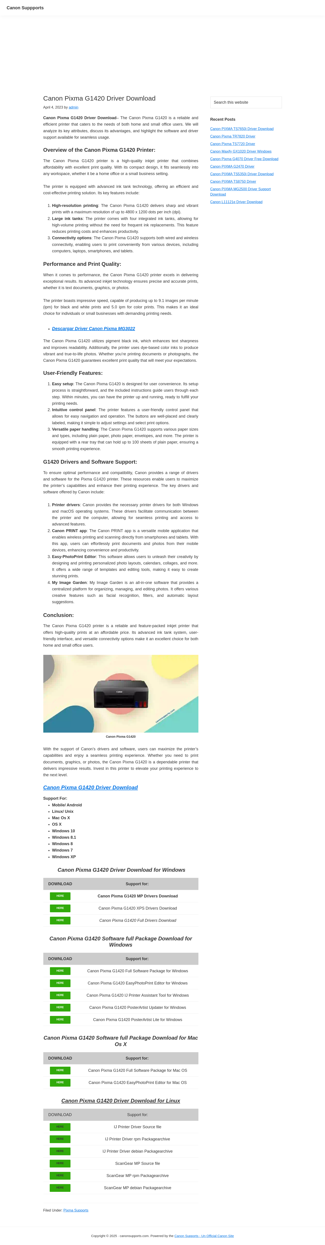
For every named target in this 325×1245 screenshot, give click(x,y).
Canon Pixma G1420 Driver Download (90, 787)
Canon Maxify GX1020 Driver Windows (241, 151)
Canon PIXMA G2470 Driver (232, 166)
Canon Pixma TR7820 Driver (232, 136)
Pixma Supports (75, 1210)
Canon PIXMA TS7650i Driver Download (242, 129)
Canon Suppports (25, 7)
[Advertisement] (120, 62)
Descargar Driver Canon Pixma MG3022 (93, 328)
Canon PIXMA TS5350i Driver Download (242, 174)
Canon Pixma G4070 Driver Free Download (244, 159)
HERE (60, 895)
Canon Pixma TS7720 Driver (232, 144)
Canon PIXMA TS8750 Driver (233, 181)
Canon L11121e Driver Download (236, 202)
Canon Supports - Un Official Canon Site (204, 1236)
